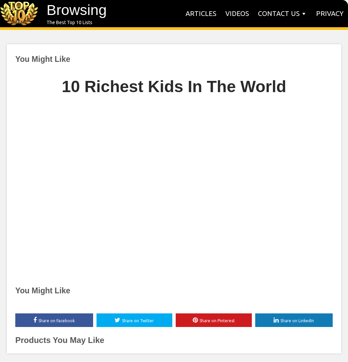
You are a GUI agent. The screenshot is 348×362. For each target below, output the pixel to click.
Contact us (279, 13)
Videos (237, 13)
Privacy (330, 13)
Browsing (77, 10)
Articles (201, 13)
